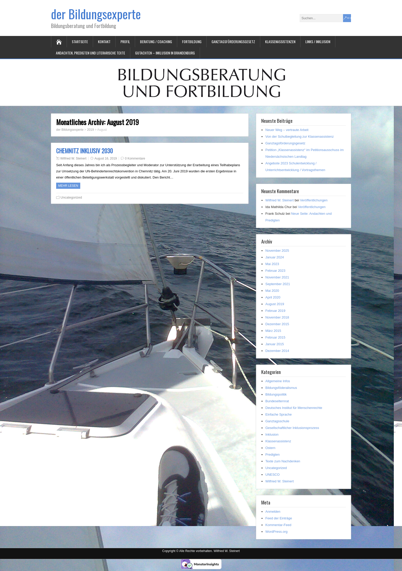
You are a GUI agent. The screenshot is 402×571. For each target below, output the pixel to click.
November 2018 (277, 317)
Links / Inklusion (317, 41)
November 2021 (277, 277)
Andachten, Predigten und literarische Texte (90, 52)
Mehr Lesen (68, 186)
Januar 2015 (274, 344)
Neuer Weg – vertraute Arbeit (286, 130)
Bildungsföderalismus (281, 388)
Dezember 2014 (277, 351)
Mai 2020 (272, 291)
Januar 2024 (274, 257)
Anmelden (272, 511)
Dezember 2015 (277, 324)
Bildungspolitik (276, 394)
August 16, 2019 (105, 158)
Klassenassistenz (278, 441)
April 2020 (272, 297)
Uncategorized (71, 197)
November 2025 (277, 250)
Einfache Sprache (278, 414)
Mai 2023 (272, 264)
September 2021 (277, 284)
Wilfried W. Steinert (73, 158)
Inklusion (271, 434)
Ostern (270, 448)
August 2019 (274, 304)
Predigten (272, 454)
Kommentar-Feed (278, 525)
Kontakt (104, 41)
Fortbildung (192, 41)
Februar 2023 (275, 271)
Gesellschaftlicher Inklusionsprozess (292, 428)
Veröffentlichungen (313, 200)
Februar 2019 (275, 311)
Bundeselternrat (277, 401)
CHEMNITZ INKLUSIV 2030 (84, 150)
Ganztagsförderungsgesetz (233, 41)
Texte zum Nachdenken (282, 461)
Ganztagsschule (277, 421)
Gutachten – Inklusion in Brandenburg (165, 52)
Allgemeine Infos (277, 381)
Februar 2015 (275, 337)
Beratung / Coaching (156, 41)
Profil (125, 41)
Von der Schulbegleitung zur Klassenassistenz (299, 136)
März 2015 (273, 331)
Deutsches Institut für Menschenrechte (293, 408)
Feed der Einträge (278, 518)
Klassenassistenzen (280, 41)
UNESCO (272, 474)
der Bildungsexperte (96, 14)
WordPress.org (276, 531)
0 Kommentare (135, 158)
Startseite (80, 41)
